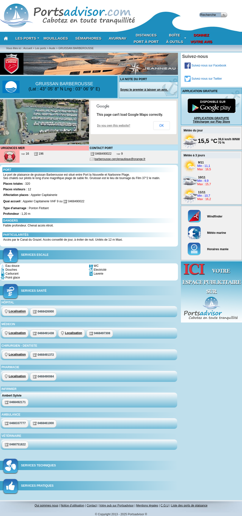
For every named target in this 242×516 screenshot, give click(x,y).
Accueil (27, 48)
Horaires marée (208, 249)
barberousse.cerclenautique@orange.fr (119, 159)
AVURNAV (117, 38)
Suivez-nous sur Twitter (203, 78)
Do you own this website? (113, 125)
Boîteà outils (176, 38)
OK (161, 126)
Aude (52, 48)
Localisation (17, 311)
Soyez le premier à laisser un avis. (144, 89)
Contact (92, 505)
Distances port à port (146, 38)
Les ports (40, 48)
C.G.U (165, 505)
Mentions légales (147, 505)
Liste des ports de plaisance (189, 505)
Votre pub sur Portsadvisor (116, 505)
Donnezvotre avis (201, 38)
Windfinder (204, 216)
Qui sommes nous (46, 505)
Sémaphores (88, 38)
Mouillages (56, 38)
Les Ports (27, 38)
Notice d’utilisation (72, 505)
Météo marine (206, 233)
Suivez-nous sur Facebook (205, 65)
